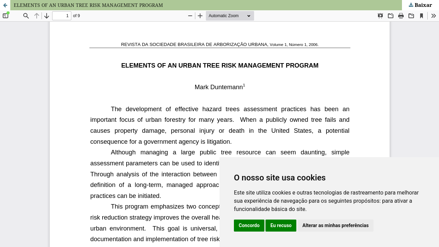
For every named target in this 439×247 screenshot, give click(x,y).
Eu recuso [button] (281, 225)
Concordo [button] (249, 225)
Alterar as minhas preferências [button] (335, 225)
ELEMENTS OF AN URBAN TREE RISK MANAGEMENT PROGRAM (88, 5)
